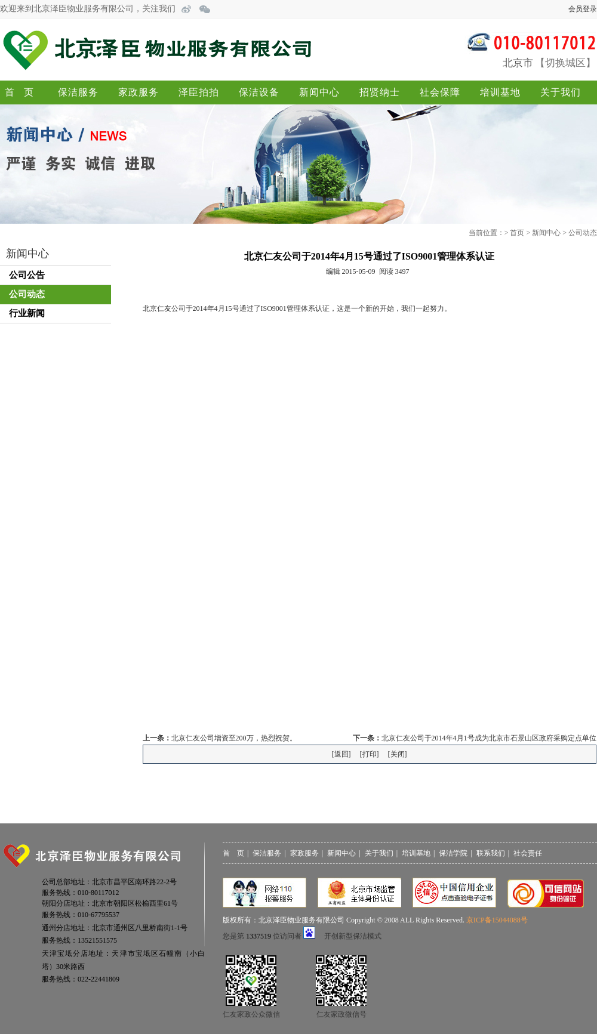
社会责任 (527, 853)
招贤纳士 (379, 92)
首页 (24, 92)
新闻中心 (319, 92)
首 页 (233, 853)
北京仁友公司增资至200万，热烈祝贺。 (234, 738)
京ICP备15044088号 (497, 920)
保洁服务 (78, 92)
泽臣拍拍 (199, 92)
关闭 (397, 754)
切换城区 (565, 63)
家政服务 (138, 92)
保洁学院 (453, 853)
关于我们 (560, 92)
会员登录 (582, 9)
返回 (341, 754)
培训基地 (500, 92)
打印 (369, 754)
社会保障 (440, 92)
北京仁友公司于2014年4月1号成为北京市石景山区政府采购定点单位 (488, 738)
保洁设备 (259, 92)
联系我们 (490, 853)
